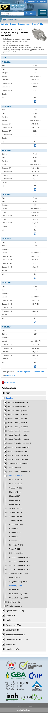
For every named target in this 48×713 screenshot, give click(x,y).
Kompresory (11, 644)
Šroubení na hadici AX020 (19, 565)
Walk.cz (30, 706)
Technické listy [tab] (39, 372)
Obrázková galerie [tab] (23, 372)
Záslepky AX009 (15, 512)
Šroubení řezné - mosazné (17, 455)
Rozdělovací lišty (13, 602)
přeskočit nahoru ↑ (24, 710)
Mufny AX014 (14, 504)
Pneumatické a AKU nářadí (17, 640)
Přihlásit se (30, 2)
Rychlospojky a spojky (15, 611)
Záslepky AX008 (15, 508)
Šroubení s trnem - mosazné (18, 451)
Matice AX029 (14, 577)
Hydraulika (10, 615)
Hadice (9, 620)
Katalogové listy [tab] (8, 372)
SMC (8, 393)
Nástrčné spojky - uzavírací (18, 415)
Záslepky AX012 (15, 516)
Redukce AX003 (15, 484)
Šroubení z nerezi (24, 24)
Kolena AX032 (14, 541)
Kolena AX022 (14, 533)
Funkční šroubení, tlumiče (17, 463)
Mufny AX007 (14, 496)
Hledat (30, 13)
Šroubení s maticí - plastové (18, 439)
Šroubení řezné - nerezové (17, 459)
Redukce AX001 (15, 480)
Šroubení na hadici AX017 (19, 561)
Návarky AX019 (15, 492)
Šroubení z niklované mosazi (18, 472)
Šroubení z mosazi (14, 468)
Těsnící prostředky (14, 606)
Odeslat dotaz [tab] (9, 375)
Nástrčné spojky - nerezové (18, 427)
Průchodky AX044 (16, 525)
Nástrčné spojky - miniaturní (18, 406)
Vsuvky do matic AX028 (18, 573)
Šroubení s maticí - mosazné (18, 431)
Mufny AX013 (14, 500)
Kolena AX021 (14, 529)
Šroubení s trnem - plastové (18, 447)
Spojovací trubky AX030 (18, 582)
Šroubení (13, 24)
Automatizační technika (15, 635)
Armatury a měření (13, 625)
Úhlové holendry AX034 (18, 594)
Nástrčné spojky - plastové (17, 402)
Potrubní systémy (13, 649)
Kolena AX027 (14, 537)
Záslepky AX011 (15, 520)
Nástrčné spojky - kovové (17, 423)
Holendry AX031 (37, 24)
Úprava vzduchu (12, 630)
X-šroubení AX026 (16, 553)
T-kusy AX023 (14, 549)
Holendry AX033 (15, 590)
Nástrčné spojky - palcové (17, 410)
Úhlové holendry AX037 (18, 598)
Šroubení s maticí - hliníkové (18, 435)
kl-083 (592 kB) (8, 382)
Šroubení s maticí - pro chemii (19, 443)
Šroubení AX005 (15, 488)
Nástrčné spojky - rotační (17, 419)
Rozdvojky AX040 (16, 545)
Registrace (41, 2)
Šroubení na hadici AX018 (19, 569)
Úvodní (5, 24)
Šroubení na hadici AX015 (19, 557)
